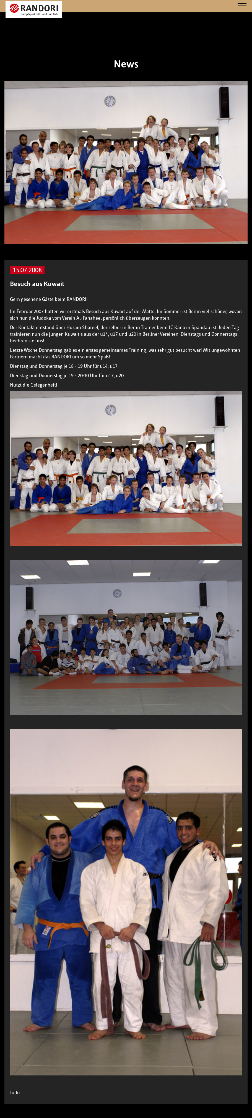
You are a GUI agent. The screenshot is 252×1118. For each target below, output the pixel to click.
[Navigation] (242, 6)
